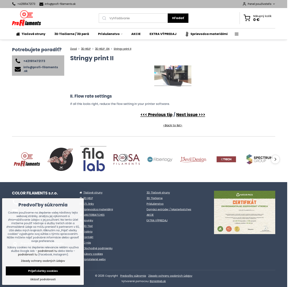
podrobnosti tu (47, 251)
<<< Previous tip (156, 115)
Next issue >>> (190, 115)
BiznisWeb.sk (158, 281)
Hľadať (178, 18)
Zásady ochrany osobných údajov (170, 276)
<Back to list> (172, 125)
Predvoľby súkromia (133, 276)
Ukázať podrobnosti (43, 279)
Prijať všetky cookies (43, 271)
